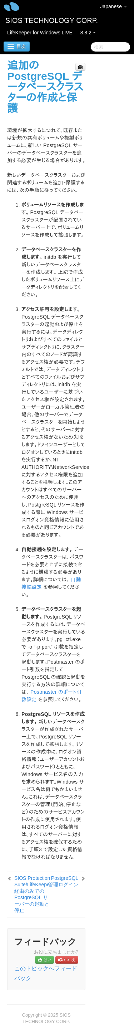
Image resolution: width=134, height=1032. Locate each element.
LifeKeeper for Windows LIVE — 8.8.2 (51, 32)
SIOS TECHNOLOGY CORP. (51, 20)
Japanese (113, 6)
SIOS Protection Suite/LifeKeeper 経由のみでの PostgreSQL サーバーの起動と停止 (32, 894)
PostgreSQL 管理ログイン (63, 881)
